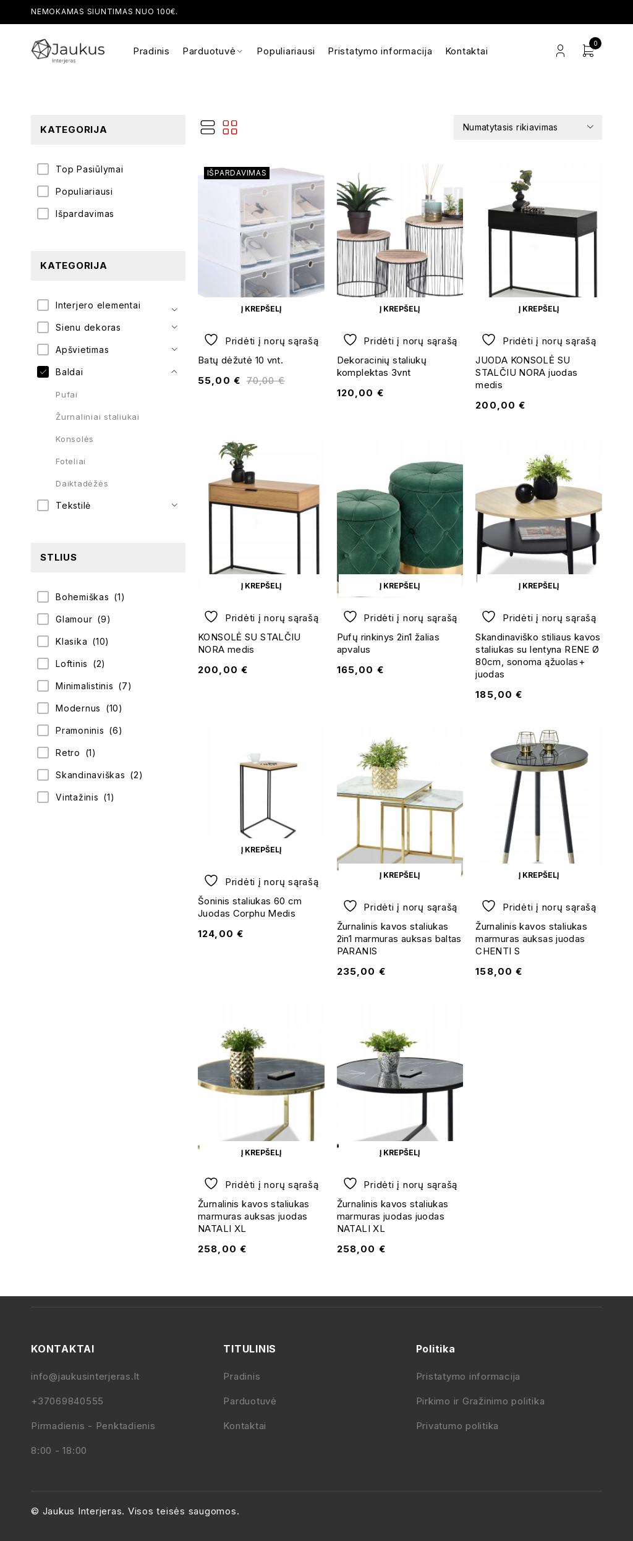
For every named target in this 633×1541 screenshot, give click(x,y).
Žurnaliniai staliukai (98, 417)
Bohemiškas (82, 597)
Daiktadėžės (82, 483)
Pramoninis (80, 730)
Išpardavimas (85, 213)
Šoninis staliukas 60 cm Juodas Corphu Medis (250, 907)
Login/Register (560, 51)
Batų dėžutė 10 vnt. (240, 360)
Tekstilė (73, 505)
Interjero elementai (98, 305)
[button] (261, 308)
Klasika (71, 641)
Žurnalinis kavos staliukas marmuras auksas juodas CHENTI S (531, 938)
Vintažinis (77, 797)
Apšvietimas (82, 349)
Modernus (78, 708)
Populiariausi (84, 191)
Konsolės (75, 439)
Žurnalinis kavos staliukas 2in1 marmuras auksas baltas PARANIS (399, 938)
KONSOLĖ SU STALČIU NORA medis (249, 643)
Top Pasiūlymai (90, 169)
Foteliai (71, 461)
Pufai (67, 394)
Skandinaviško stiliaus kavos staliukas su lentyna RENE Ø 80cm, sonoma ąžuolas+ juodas (538, 655)
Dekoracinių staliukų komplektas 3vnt (382, 366)
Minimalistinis (85, 686)
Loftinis (72, 663)
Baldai (69, 372)
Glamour (74, 619)
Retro (68, 752)
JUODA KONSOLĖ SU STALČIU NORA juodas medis (526, 372)
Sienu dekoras (88, 327)
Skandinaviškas (90, 775)
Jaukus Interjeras (82, 1511)
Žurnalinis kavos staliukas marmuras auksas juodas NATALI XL (254, 1216)
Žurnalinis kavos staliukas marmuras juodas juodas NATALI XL (393, 1216)
